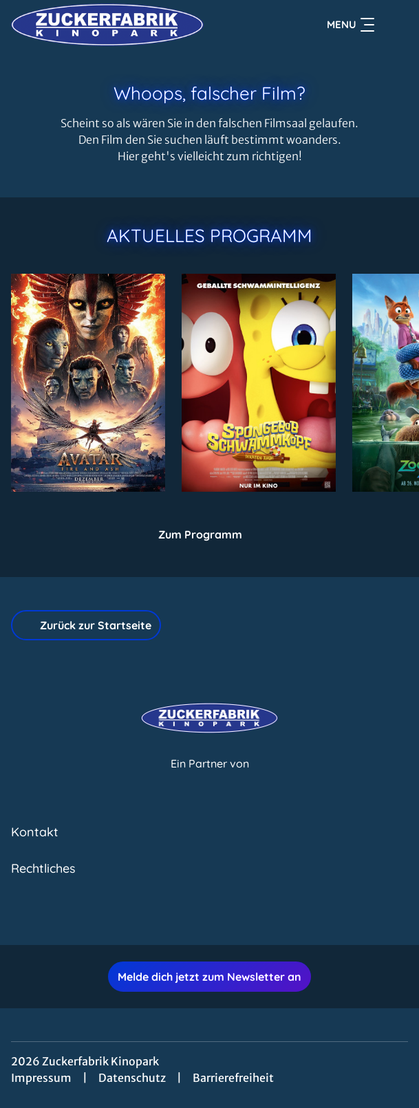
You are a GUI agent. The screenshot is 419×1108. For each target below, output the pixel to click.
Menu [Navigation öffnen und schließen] (350, 25)
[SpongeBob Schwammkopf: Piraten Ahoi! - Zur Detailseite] (259, 383)
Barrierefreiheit (233, 1078)
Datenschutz (132, 1078)
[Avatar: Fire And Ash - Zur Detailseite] (88, 383)
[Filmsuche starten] (394, 25)
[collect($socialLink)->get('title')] (194, 914)
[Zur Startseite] (107, 25)
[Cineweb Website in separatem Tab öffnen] (210, 778)
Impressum (41, 1078)
